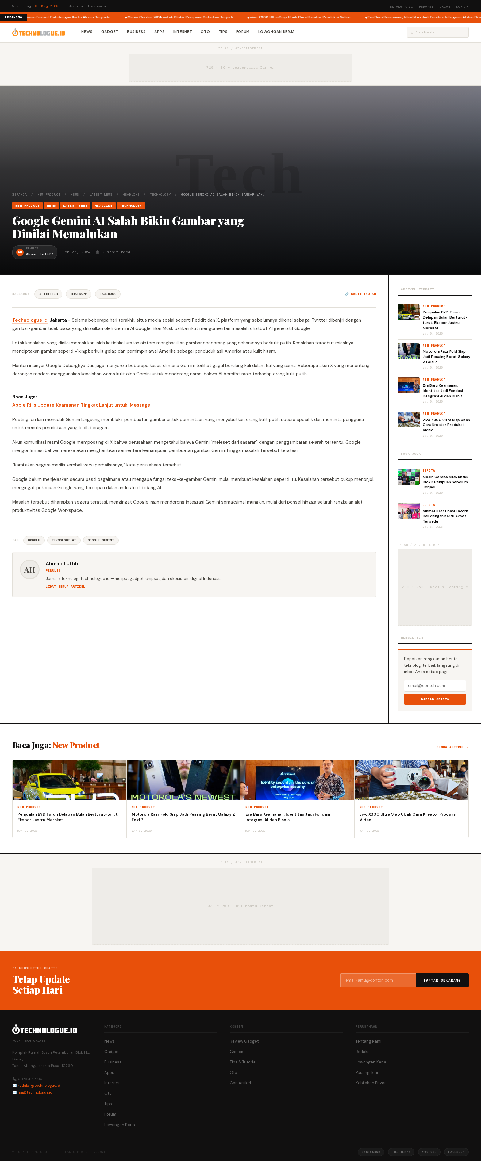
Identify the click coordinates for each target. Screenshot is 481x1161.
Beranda (19, 194)
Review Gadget (244, 1041)
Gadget (109, 31)
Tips (223, 31)
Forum (243, 31)
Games (236, 1051)
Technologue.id (30, 320)
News (87, 31)
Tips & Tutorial (243, 1062)
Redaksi (426, 6)
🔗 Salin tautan (360, 294)
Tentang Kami (400, 6)
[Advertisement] (240, 146)
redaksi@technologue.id (39, 1085)
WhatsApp (79, 294)
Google (34, 540)
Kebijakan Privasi (371, 1083)
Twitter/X (401, 1152)
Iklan (445, 6)
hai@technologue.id (35, 1092)
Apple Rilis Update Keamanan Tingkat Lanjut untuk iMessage (81, 405)
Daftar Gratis (435, 699)
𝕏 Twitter (48, 294)
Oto (205, 31)
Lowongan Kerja (276, 31)
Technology (160, 194)
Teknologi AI (64, 540)
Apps (159, 31)
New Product (48, 194)
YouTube (429, 1152)
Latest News (101, 194)
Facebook (108, 294)
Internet (182, 31)
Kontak (462, 6)
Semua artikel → (453, 747)
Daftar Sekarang (442, 980)
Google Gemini (101, 540)
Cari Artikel (240, 1083)
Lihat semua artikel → (68, 586)
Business (136, 31)
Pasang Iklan (367, 1072)
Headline (131, 194)
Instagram (371, 1152)
